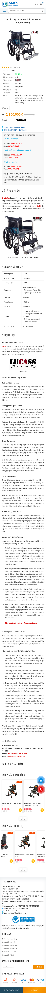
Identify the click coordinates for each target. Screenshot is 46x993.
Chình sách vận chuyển (9, 945)
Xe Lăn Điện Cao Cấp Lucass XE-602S (31, 855)
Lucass (4, 346)
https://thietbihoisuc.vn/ (16, 756)
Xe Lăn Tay (6, 198)
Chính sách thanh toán (9, 948)
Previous (21, 818)
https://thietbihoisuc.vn (18, 913)
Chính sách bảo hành (9, 952)
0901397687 (22, 754)
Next (25, 818)
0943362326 (12, 754)
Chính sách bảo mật (8, 942)
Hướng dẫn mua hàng (9, 939)
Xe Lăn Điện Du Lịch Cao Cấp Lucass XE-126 (33, 804)
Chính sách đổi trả (8, 955)
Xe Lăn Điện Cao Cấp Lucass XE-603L (9, 855)
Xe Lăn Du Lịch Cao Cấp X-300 (12, 804)
